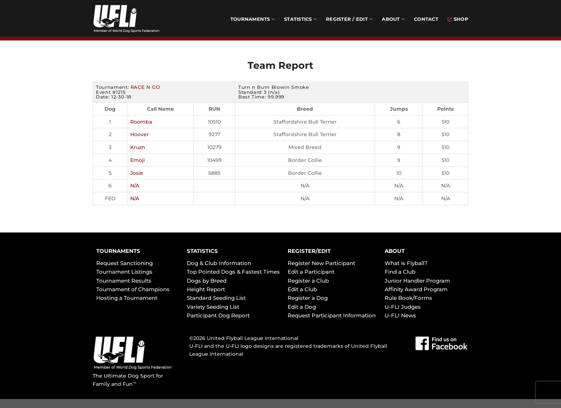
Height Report (206, 289)
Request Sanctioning (124, 263)
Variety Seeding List (213, 306)
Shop (458, 19)
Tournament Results (123, 280)
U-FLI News (400, 315)
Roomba (141, 122)
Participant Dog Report (218, 315)
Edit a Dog (302, 306)
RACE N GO (145, 87)
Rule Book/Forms (408, 297)
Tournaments (252, 19)
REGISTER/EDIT (309, 251)
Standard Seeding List (216, 297)
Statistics (300, 19)
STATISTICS (202, 251)
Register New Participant (321, 263)
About (393, 19)
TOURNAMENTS (118, 251)
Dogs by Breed (206, 280)
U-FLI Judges (403, 306)
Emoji (137, 160)
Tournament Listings (124, 271)
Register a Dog (308, 297)
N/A (134, 185)
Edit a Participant (311, 271)
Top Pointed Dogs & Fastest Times (233, 271)
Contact (426, 19)
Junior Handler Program (417, 280)
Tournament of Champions (133, 289)
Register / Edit (349, 19)
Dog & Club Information (219, 263)
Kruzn (137, 147)
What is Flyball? (406, 263)
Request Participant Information (332, 315)
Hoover (139, 134)
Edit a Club (302, 289)
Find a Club (400, 271)
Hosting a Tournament (126, 297)
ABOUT (395, 251)
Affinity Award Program (416, 289)
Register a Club (308, 280)
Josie (136, 173)
